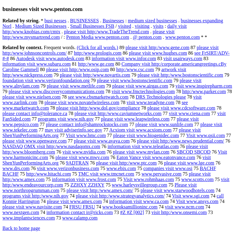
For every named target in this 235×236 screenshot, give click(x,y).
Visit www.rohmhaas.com (148, 179)
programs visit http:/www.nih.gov (35, 195)
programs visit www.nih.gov (66, 119)
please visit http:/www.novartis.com (95, 75)
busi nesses (55, 20)
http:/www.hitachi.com (48, 173)
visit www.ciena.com (189, 113)
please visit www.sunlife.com (164, 124)
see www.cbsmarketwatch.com (98, 97)
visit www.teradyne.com (150, 102)
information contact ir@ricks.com (80, 212)
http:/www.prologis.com (97, 53)
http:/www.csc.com (135, 69)
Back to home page (21, 228)
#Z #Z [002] (132, 212)
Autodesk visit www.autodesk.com (50, 58)
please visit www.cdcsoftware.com (181, 108)
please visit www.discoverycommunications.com (56, 91)
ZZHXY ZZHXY (87, 184)
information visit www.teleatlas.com (143, 146)
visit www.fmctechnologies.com (143, 91)
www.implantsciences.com (28, 217)
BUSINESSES (84, 20)
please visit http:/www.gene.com (157, 47)
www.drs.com (16, 168)
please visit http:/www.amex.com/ (100, 190)
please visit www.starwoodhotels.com (177, 190)
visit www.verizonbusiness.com (68, 168)
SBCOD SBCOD (194, 151)
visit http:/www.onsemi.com (179, 212)
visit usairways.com (182, 58)
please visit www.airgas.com (140, 86)
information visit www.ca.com (139, 201)
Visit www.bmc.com (86, 135)
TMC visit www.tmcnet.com (106, 173)
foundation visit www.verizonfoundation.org (46, 80)
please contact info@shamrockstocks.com (87, 124)
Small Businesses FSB (92, 26)
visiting (142, 26)
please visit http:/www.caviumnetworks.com (118, 113)
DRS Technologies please (161, 97)
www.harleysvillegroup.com (139, 184)
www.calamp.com (79, 217)
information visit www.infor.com (123, 58)
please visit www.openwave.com (34, 140)
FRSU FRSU (82, 206)
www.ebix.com (121, 168)
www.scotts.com (197, 179)
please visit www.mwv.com (82, 157)
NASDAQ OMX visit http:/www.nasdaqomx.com (51, 146)
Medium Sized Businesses (40, 26)
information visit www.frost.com (84, 179)
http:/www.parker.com (204, 91)
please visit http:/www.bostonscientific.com (180, 75)
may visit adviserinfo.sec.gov (73, 130)
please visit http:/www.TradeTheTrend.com (106, 31)
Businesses (113, 20)
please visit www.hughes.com (158, 53)
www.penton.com (182, 37)
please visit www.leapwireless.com (135, 119)
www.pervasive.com (161, 173)
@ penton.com (147, 37)
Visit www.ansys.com (197, 201)
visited (124, 26)
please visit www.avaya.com (102, 140)
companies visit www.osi (167, 168)
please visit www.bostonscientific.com (134, 80)
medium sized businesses (152, 20)
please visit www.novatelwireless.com (82, 102)
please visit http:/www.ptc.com (126, 162)
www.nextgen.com (20, 212)
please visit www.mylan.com (141, 151)
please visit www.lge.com (189, 162)
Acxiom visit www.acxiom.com (140, 130)
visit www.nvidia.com (84, 151)
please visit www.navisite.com (32, 206)
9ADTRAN (77, 162)
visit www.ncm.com (184, 206)
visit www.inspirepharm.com (203, 86)
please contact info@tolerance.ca (34, 113)
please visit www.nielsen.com (31, 97)
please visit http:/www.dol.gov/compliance (98, 108)
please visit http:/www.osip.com (77, 69)
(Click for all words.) (97, 47)
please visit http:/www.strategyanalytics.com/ (120, 195)
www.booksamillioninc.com (130, 206)
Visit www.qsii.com (205, 135)
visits (158, 26)
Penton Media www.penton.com (97, 37)
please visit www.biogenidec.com (146, 135)
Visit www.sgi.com (190, 195)
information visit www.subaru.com (36, 64)
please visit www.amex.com (74, 201)
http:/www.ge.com (96, 64)
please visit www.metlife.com (76, 86)
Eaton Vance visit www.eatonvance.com (156, 157)
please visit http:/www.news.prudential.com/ (180, 140)
